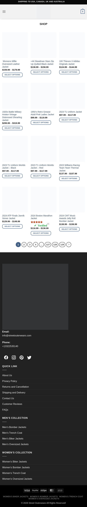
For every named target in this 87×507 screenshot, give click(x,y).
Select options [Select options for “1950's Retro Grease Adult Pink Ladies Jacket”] (41, 122)
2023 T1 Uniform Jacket (70, 112)
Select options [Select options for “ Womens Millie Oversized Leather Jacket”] (12, 75)
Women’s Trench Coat (14, 473)
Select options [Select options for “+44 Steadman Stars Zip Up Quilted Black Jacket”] (41, 72)
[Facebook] (6, 356)
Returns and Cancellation (15, 387)
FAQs (5, 410)
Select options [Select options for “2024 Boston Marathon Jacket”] (41, 233)
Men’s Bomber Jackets (14, 427)
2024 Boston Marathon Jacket (41, 217)
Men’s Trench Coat (12, 433)
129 (62, 244)
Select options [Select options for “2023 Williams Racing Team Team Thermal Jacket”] (69, 178)
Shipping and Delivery (13, 392)
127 (48, 244)
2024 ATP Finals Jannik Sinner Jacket (13, 217)
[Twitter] (29, 356)
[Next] (68, 244)
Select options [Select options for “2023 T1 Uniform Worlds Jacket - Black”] (12, 176)
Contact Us (8, 398)
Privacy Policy (9, 381)
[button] (4, 11)
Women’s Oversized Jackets (17, 479)
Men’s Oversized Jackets (15, 444)
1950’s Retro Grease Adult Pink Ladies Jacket (42, 113)
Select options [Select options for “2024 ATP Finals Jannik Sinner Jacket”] (12, 226)
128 (55, 244)
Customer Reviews (12, 404)
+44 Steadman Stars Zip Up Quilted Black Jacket (42, 62)
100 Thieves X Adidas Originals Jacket (69, 62)
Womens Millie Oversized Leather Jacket (11, 64)
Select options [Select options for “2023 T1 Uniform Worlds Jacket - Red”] (41, 176)
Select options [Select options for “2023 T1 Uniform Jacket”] (69, 120)
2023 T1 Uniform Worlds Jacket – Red (42, 166)
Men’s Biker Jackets (12, 438)
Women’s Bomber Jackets (16, 467)
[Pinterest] (21, 356)
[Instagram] (13, 356)
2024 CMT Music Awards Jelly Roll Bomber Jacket (67, 218)
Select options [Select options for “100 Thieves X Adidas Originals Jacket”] (69, 72)
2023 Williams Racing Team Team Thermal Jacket (69, 168)
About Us (7, 375)
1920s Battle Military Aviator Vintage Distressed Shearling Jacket (12, 116)
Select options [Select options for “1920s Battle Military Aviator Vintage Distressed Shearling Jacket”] (12, 128)
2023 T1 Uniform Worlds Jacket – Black (13, 166)
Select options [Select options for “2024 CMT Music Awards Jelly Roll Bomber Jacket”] (69, 229)
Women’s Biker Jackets (14, 461)
